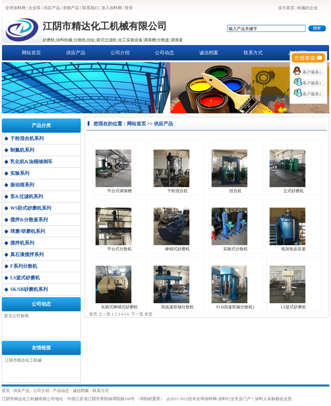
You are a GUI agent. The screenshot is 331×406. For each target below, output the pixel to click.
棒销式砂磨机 (177, 249)
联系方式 (253, 52)
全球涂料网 (15, 7)
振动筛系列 (22, 184)
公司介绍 (120, 52)
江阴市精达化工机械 (23, 360)
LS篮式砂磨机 (25, 277)
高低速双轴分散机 (177, 307)
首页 (6, 390)
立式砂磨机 (293, 190)
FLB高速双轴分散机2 (235, 307)
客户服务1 (312, 72)
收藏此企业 (307, 7)
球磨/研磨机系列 (27, 231)
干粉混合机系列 (27, 138)
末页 (148, 314)
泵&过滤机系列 (26, 196)
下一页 (137, 314)
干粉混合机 (177, 190)
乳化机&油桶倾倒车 (31, 161)
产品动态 (61, 390)
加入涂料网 (111, 7)
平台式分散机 (119, 249)
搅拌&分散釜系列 (29, 219)
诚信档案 (208, 52)
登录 (129, 7)
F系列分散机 (23, 266)
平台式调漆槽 (119, 190)
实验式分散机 (235, 249)
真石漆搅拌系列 (27, 254)
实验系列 (19, 173)
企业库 (34, 7)
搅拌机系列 (22, 243)
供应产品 (52, 7)
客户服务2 (312, 94)
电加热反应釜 (293, 249)
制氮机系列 (22, 150)
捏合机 (235, 190)
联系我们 (90, 7)
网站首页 (31, 52)
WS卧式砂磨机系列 (30, 208)
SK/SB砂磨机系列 (29, 289)
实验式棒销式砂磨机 (119, 307)
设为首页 (286, 7)
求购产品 (71, 7)
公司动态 (164, 52)
